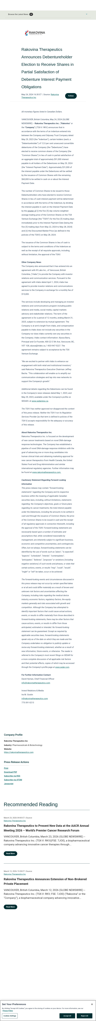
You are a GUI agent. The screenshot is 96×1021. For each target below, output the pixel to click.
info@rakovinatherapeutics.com (36, 683)
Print (6, 768)
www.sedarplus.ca (40, 401)
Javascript (8, 784)
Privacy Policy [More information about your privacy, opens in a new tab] (8, 1012)
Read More (10, 854)
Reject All (84, 1017)
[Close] (92, 1005)
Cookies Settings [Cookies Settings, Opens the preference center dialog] (10, 1017)
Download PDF (10, 772)
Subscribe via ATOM (13, 780)
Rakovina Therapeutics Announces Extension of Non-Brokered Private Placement (45, 881)
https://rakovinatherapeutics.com (19, 752)
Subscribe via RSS (12, 776)
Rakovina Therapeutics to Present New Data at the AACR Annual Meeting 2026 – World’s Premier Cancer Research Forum (46, 828)
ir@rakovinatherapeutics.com (35, 698)
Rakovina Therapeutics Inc (15, 821)
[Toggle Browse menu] (86, 14)
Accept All (67, 1017)
